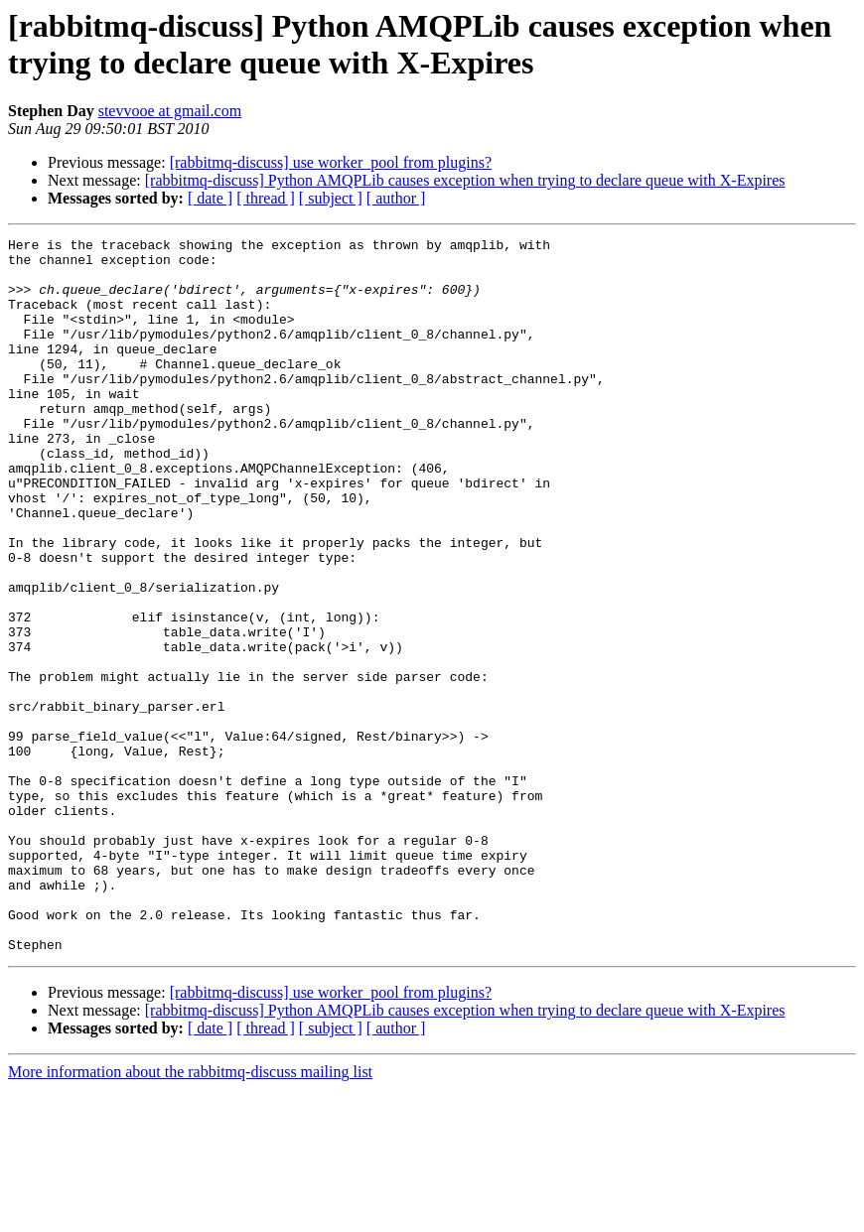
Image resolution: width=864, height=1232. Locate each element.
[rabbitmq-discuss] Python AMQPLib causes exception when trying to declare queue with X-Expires (465, 180)
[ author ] (396, 198)
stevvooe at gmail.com (169, 110)
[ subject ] (330, 198)
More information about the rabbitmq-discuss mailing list (190, 1214)
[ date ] (210, 198)
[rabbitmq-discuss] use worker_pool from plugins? (331, 162)
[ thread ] (265, 198)
